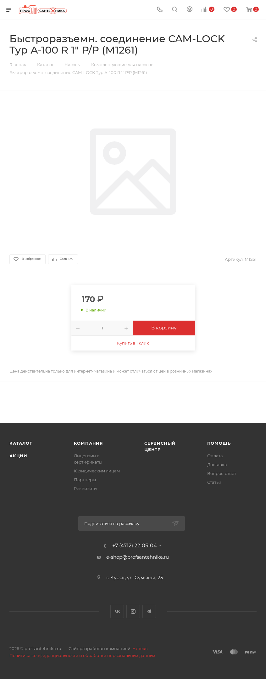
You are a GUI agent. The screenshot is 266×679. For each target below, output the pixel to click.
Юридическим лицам (97, 470)
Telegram (149, 611)
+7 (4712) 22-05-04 (134, 545)
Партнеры (85, 479)
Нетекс (139, 648)
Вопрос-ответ (221, 473)
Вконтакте (117, 611)
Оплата (215, 455)
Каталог (20, 443)
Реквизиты (85, 488)
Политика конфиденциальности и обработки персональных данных (82, 655)
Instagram (133, 611)
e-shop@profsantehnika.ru (137, 557)
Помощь (219, 443)
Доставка (217, 464)
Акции (18, 455)
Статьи (214, 482)
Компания (88, 443)
